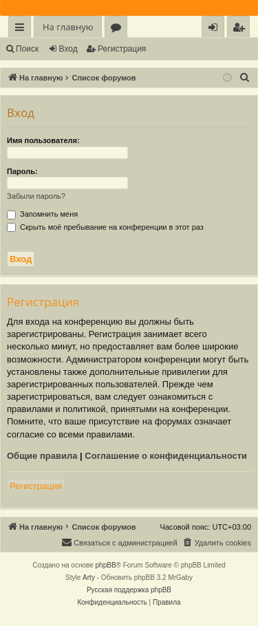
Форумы (119, 29)
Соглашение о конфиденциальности (166, 456)
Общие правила (42, 456)
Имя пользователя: (43, 140)
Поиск (27, 49)
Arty (89, 577)
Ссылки (22, 29)
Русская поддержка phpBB (129, 590)
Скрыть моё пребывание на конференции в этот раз (105, 227)
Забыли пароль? (36, 196)
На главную (68, 27)
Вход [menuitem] (216, 29)
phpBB (106, 565)
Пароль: (22, 171)
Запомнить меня (42, 214)
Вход (68, 49)
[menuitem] (238, 27)
